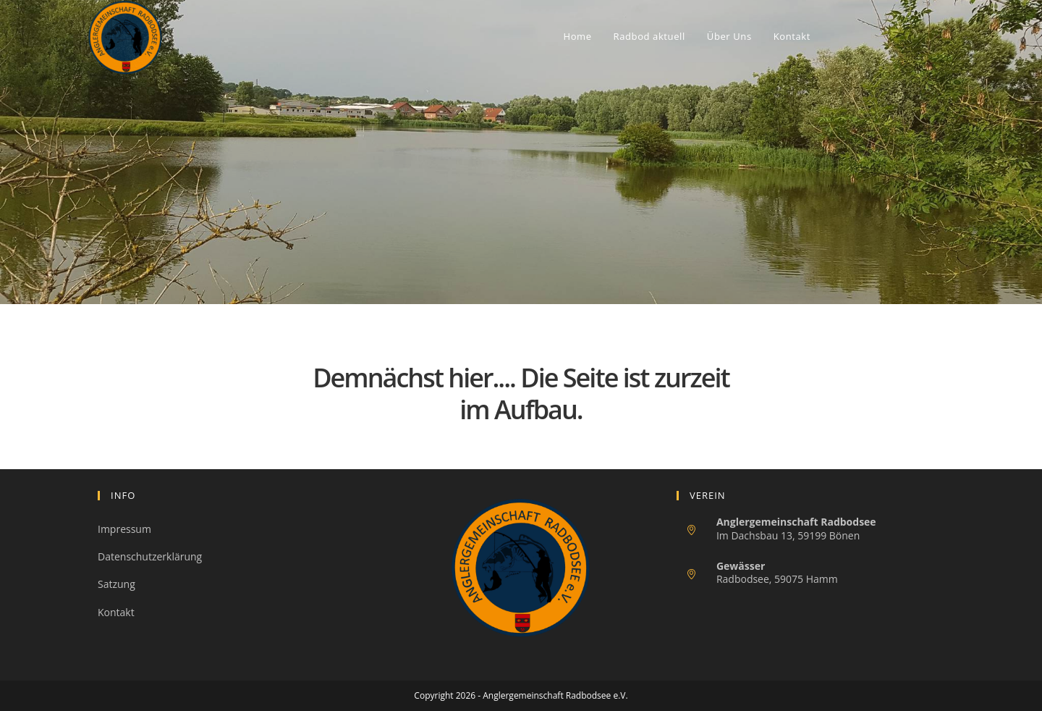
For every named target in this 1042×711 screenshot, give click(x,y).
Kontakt (116, 612)
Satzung (116, 584)
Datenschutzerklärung (150, 556)
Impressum (124, 529)
